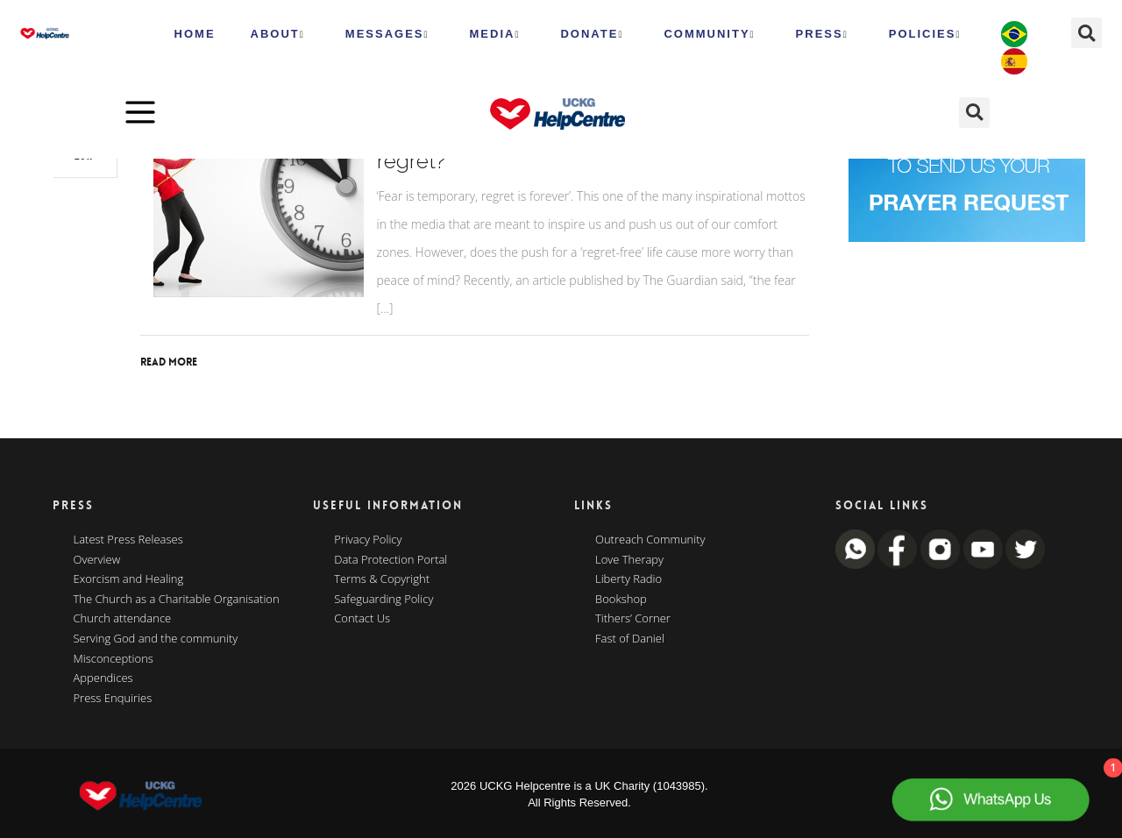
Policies (925, 34)
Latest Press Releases (128, 540)
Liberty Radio (628, 579)
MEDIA (495, 34)
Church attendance (123, 619)
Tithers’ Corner (633, 619)
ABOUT (278, 34)
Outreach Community (650, 540)
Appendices (103, 678)
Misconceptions (113, 659)
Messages (387, 34)
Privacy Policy (367, 540)
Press (822, 34)
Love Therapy (629, 560)
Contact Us (362, 619)
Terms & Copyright (382, 579)
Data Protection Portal (390, 560)
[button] (1086, 33)
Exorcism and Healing (129, 579)
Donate (591, 34)
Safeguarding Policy (383, 600)
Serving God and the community (156, 639)
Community (709, 34)
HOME (195, 33)
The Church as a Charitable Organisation (177, 600)
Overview (97, 560)
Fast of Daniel (629, 639)
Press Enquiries (113, 699)
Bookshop (621, 600)
